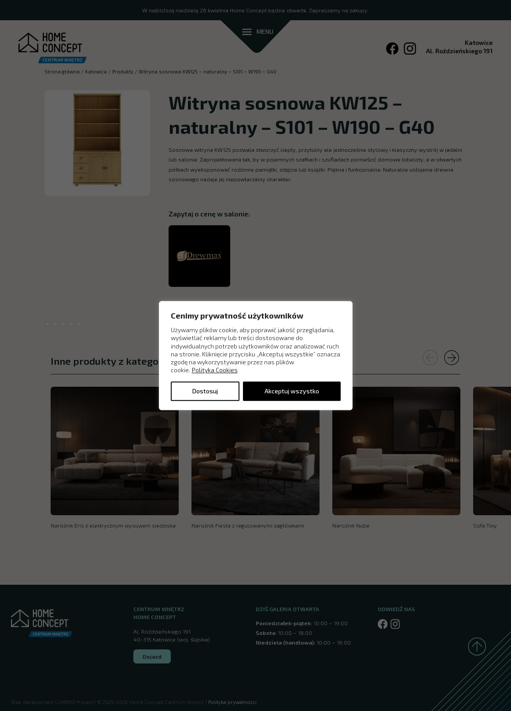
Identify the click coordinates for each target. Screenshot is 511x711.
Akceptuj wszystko (292, 391)
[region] (256, 355)
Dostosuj (205, 391)
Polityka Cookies (215, 370)
